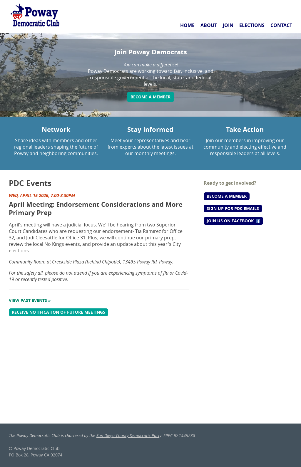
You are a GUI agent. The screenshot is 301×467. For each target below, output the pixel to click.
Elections (252, 25)
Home (187, 25)
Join (228, 25)
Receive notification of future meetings (58, 312)
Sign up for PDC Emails (233, 208)
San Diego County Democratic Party (128, 435)
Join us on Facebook (233, 221)
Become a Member (150, 97)
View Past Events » (30, 300)
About (208, 25)
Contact (281, 25)
